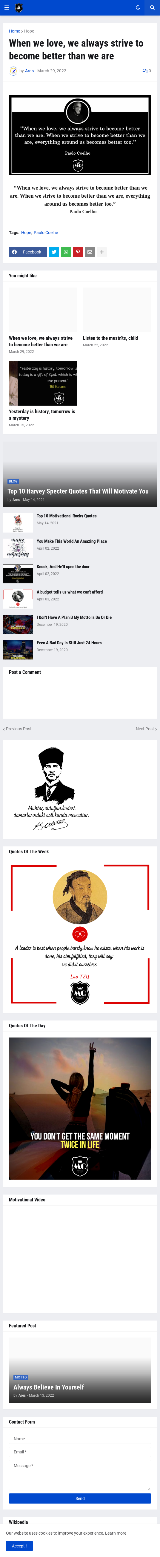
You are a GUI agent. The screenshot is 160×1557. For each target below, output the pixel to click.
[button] (7, 8)
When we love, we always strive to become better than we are (41, 341)
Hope (29, 31)
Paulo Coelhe (46, 232)
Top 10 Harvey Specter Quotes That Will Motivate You (78, 491)
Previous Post (19, 728)
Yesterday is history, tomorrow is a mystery (42, 414)
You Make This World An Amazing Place (72, 541)
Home (14, 31)
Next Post (145, 728)
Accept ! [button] (19, 1546)
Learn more (115, 1533)
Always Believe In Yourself (48, 1387)
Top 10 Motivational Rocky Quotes (67, 516)
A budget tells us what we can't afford (70, 592)
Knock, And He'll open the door (63, 566)
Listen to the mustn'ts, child (110, 338)
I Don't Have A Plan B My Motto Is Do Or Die (74, 617)
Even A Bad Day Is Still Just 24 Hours (69, 642)
